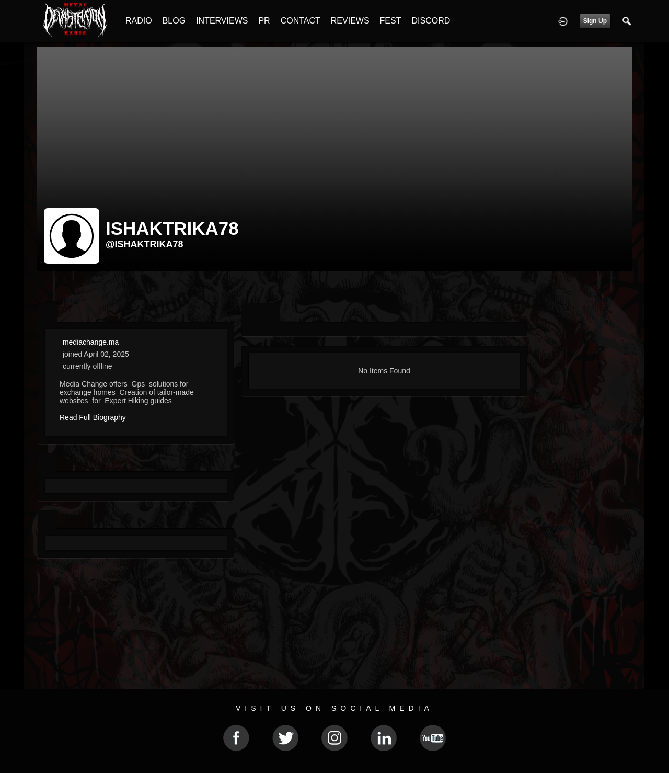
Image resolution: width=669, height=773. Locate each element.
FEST (390, 20)
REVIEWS (350, 20)
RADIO (138, 20)
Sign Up (595, 21)
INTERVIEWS (222, 20)
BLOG (174, 20)
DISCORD (430, 20)
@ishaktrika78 (144, 244)
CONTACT (300, 20)
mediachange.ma (91, 342)
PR (264, 20)
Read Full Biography (93, 417)
